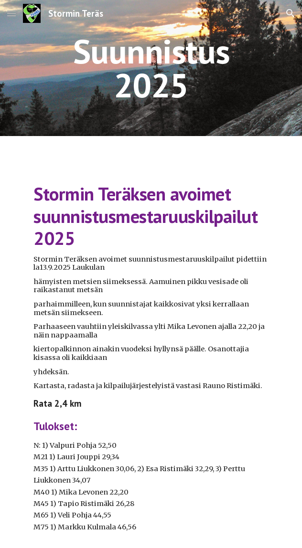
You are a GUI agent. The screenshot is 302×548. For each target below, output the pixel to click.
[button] (11, 13)
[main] (151, 68)
